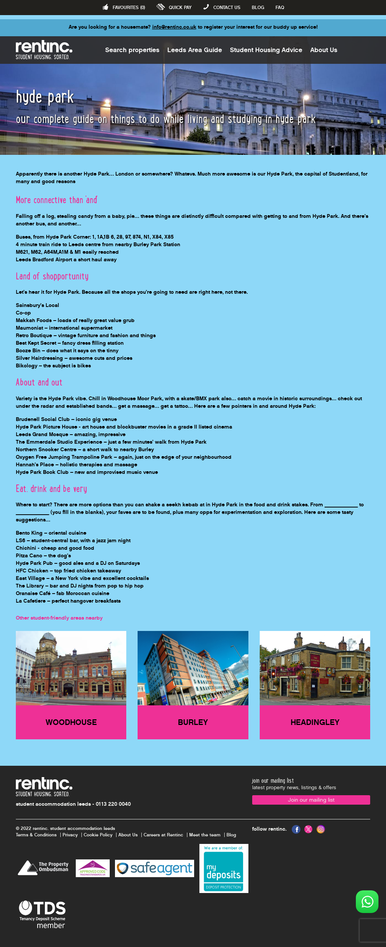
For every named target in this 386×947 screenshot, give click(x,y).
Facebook (296, 829)
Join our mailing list (311, 800)
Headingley (315, 722)
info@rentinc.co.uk (174, 26)
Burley (193, 722)
